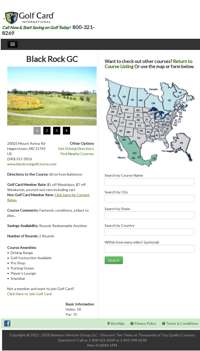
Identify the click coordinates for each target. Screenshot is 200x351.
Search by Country (149, 230)
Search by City (149, 197)
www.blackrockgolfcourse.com (31, 164)
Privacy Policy (143, 323)
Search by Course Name (149, 180)
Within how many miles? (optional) (149, 247)
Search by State (149, 214)
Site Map (115, 323)
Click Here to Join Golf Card (29, 294)
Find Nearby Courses (77, 153)
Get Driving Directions (76, 148)
